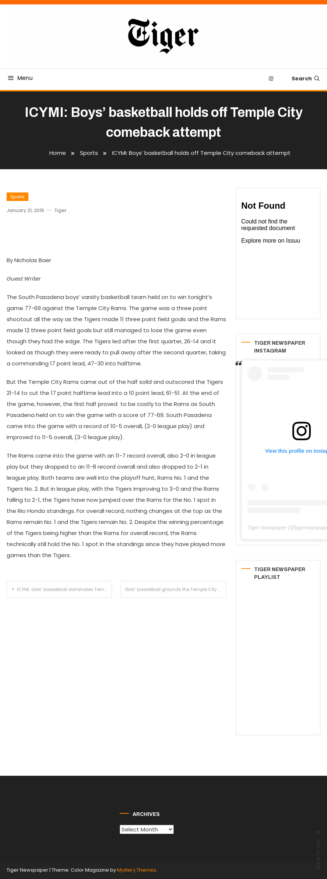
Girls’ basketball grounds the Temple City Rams (175, 589)
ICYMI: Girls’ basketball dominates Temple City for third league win (64, 589)
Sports (17, 197)
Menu (20, 78)
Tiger (60, 210)
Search (306, 78)
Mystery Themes (136, 869)
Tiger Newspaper (266, 528)
